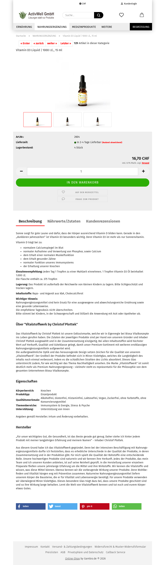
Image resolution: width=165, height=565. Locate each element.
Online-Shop (72, 558)
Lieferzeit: (22, 142)
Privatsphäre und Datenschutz (85, 552)
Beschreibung (30, 221)
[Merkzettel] (121, 15)
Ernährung (24, 27)
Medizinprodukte (84, 27)
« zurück (39, 43)
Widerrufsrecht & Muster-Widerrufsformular (120, 546)
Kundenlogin (129, 3)
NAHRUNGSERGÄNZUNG (51, 27)
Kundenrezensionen (103, 221)
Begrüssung (141, 27)
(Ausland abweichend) (112, 142)
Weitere (106, 27)
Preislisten (51, 552)
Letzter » (66, 43)
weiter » (52, 43)
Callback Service (115, 552)
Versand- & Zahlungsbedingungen (72, 546)
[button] (142, 15)
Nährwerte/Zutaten (64, 221)
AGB (63, 552)
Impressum (31, 546)
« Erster (25, 43)
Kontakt (45, 546)
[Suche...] (98, 15)
